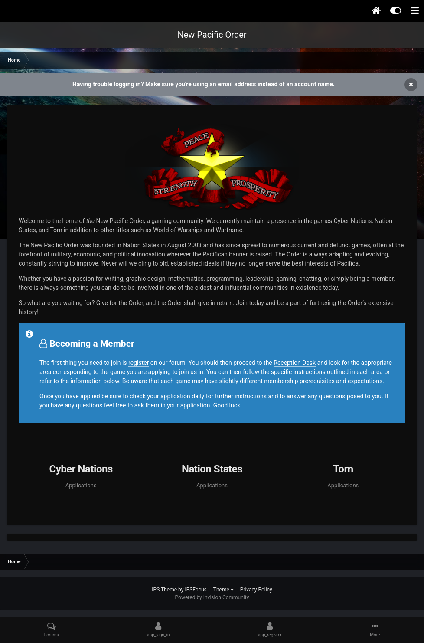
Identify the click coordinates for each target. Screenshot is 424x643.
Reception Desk (295, 362)
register (138, 362)
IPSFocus (195, 590)
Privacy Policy (256, 590)
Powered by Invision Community (212, 597)
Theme (223, 590)
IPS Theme (164, 590)
